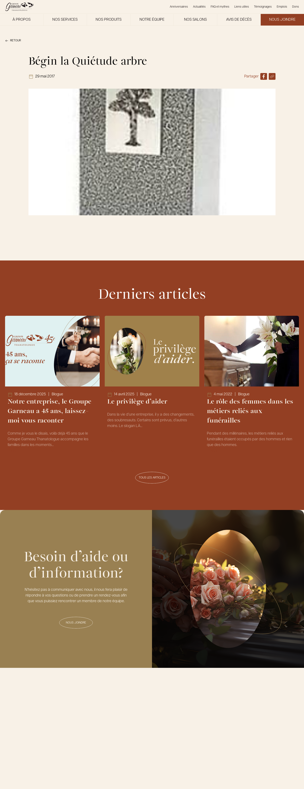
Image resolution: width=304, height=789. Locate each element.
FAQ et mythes (220, 6)
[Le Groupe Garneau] (19, 7)
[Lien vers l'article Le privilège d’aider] (152, 387)
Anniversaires (179, 6)
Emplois (282, 6)
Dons (295, 6)
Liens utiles (241, 6)
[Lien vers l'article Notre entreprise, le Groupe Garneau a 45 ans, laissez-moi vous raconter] (52, 387)
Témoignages (263, 6)
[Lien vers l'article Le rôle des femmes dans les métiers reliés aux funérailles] (251, 387)
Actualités (199, 6)
